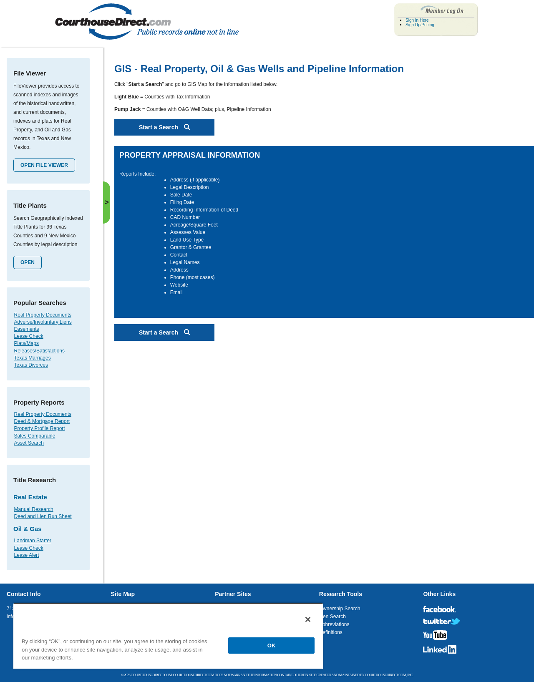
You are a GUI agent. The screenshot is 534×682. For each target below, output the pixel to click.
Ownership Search (339, 609)
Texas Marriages (32, 358)
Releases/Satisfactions (39, 351)
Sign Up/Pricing (420, 25)
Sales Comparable (34, 436)
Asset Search (29, 443)
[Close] (308, 619)
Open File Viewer (44, 165)
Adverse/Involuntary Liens (43, 322)
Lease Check (28, 336)
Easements (26, 329)
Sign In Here (417, 20)
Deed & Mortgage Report (42, 421)
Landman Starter (32, 541)
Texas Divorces (31, 365)
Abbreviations (334, 624)
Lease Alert (26, 555)
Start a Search (164, 127)
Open (27, 262)
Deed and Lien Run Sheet (43, 516)
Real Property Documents (42, 315)
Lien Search (332, 616)
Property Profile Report (39, 428)
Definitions (331, 632)
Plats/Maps (26, 343)
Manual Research (33, 509)
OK (271, 645)
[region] (168, 636)
